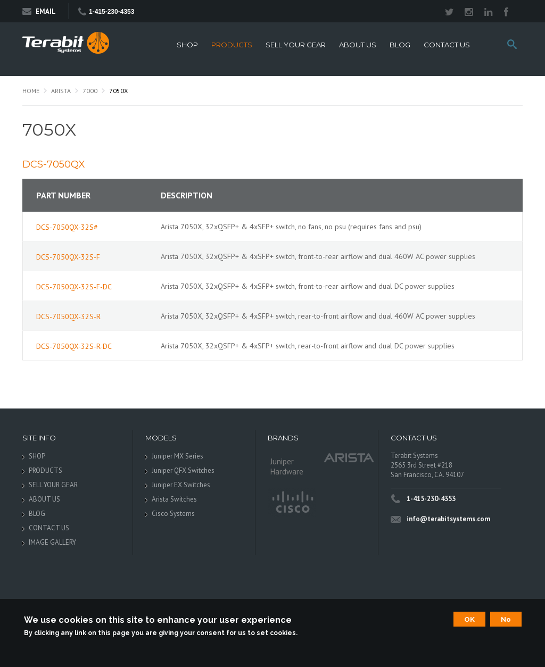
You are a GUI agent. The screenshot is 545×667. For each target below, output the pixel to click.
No (506, 619)
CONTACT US (447, 44)
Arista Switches (174, 499)
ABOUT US (357, 44)
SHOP (187, 44)
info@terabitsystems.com (448, 518)
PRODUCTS (231, 44)
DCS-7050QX (53, 164)
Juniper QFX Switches (183, 470)
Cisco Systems (173, 513)
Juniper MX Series (177, 456)
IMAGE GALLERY (52, 542)
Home (30, 91)
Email (39, 11)
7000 (89, 91)
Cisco (292, 502)
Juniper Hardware (286, 466)
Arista (61, 91)
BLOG (400, 44)
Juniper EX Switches (181, 484)
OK (469, 619)
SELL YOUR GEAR (296, 44)
